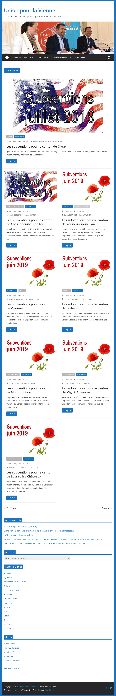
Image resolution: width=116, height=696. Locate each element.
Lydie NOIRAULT (56, 141)
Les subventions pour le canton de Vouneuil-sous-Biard (85, 222)
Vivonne (22, 291)
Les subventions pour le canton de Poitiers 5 (85, 306)
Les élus (42, 57)
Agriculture (8, 577)
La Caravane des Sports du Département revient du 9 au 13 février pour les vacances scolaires (44, 543)
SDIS (6, 611)
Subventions (19, 137)
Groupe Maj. (12, 141)
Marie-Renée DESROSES (29, 467)
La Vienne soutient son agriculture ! (19, 535)
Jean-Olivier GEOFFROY (41, 141)
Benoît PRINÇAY (69, 383)
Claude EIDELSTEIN (15, 215)
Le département (60, 57)
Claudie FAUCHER (84, 215)
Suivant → (107, 508)
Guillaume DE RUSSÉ (28, 383)
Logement (8, 603)
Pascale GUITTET (30, 215)
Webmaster (9, 656)
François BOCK (13, 467)
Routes (7, 607)
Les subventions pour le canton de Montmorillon (29, 390)
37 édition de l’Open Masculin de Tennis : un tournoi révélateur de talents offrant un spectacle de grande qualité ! (53, 539)
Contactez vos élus (12, 660)
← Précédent (10, 508)
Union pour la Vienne (29, 10)
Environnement (10, 599)
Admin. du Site (10, 643)
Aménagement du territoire (15, 581)
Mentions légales (11, 652)
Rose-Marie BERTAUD (33, 299)
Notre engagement (21, 57)
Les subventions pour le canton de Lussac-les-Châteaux (29, 474)
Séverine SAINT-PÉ (83, 383)
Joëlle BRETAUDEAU (88, 299)
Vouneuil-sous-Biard (82, 207)
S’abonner (80, 57)
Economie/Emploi (11, 590)
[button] (32, 57)
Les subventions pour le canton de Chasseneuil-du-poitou (29, 222)
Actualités (8, 573)
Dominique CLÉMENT (71, 299)
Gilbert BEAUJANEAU (16, 299)
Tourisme (8, 624)
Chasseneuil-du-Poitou (15, 207)
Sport (6, 620)
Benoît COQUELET (70, 215)
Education (8, 594)
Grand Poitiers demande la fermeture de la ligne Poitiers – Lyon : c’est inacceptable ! (40, 531)
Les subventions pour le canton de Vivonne (29, 306)
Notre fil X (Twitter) (12, 668)
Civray (9, 137)
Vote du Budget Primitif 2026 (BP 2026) (20, 526)
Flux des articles (12, 648)
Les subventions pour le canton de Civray (36, 146)
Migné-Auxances (12, 375)
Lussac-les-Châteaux (14, 459)
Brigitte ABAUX (13, 383)
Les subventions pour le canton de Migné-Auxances (85, 390)
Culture (7, 586)
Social (6, 616)
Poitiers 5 (66, 291)
